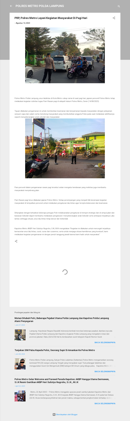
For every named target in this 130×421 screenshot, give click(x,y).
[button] (113, 18)
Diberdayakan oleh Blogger (65, 414)
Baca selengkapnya (105, 342)
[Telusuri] (118, 7)
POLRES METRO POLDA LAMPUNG (40, 6)
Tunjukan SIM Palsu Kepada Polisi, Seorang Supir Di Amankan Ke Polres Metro (55, 350)
